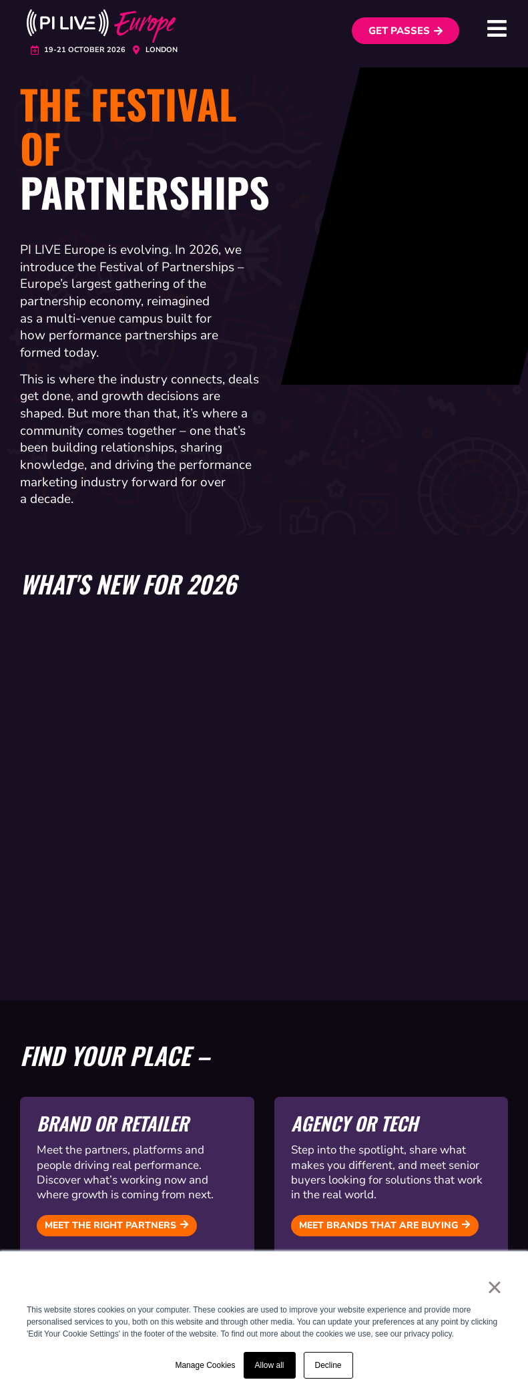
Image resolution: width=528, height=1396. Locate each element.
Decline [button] (328, 1365)
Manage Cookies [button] (205, 1365)
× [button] (494, 1287)
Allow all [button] (269, 1365)
